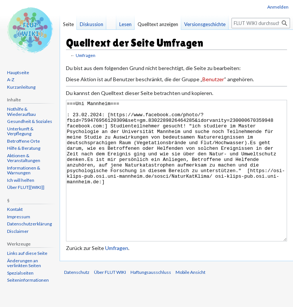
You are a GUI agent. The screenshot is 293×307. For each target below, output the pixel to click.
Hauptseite (18, 72)
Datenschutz (76, 300)
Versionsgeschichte (205, 24)
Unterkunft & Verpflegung (20, 131)
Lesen (125, 24)
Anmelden (278, 7)
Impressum (18, 216)
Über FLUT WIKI (110, 300)
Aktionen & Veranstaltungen (23, 158)
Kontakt (15, 209)
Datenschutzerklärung (29, 224)
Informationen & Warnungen (23, 170)
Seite (68, 24)
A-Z (10, 79)
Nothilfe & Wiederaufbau (21, 111)
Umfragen (85, 55)
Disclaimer (18, 231)
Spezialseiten (20, 273)
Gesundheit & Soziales (29, 121)
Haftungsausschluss (150, 300)
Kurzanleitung (21, 87)
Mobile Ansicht (190, 300)
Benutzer (213, 79)
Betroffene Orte (23, 141)
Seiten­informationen (28, 280)
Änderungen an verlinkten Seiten (24, 263)
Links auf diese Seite (27, 253)
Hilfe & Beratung (23, 148)
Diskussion (91, 24)
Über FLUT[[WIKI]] (25, 187)
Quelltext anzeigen (158, 24)
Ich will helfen (20, 180)
